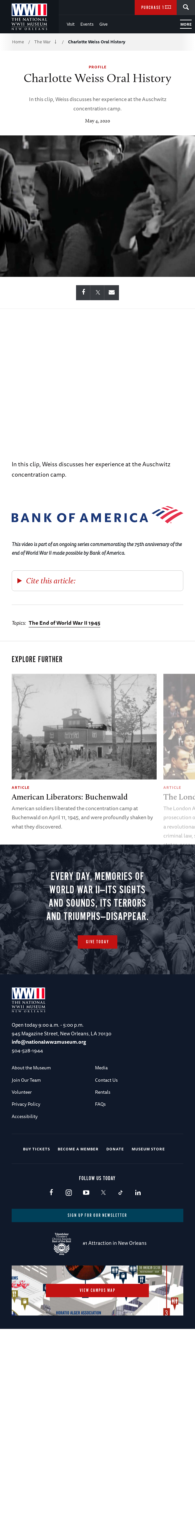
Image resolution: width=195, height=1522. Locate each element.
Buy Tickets (36, 1172)
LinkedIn (137, 1215)
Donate (115, 1172)
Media (101, 1090)
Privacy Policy (26, 1127)
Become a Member (78, 1172)
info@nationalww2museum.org (49, 1065)
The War (42, 41)
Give (103, 24)
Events (87, 24)
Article (21, 787)
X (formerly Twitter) (103, 1215)
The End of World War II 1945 (64, 622)
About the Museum (31, 1090)
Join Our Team (26, 1102)
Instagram (68, 1215)
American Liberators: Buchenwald (70, 797)
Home (18, 41)
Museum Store (148, 1172)
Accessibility (25, 1139)
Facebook (51, 1215)
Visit (71, 24)
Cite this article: (51, 580)
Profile (98, 67)
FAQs (100, 1127)
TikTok (120, 1215)
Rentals (102, 1114)
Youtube (85, 1215)
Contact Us (106, 1102)
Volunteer (22, 1114)
